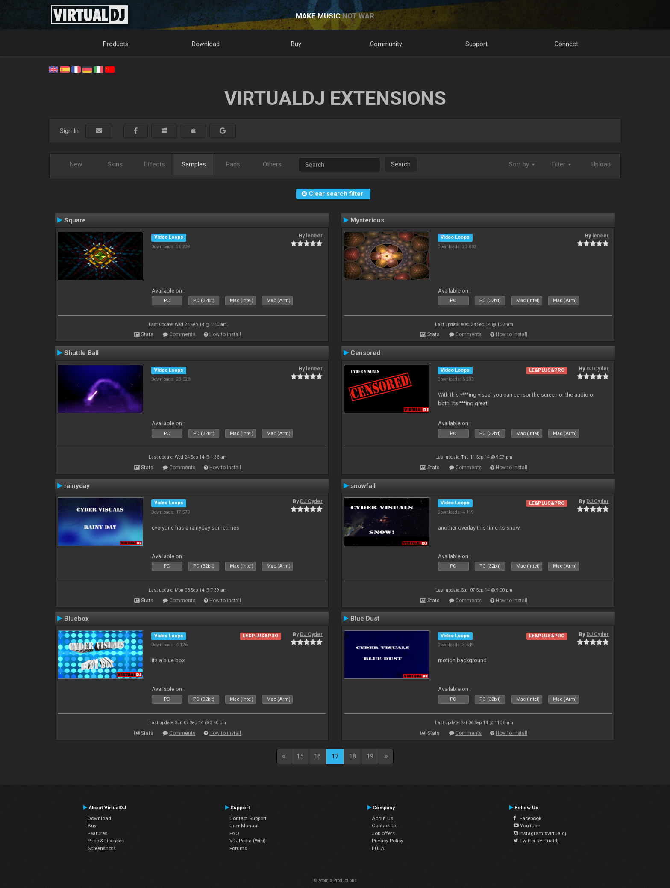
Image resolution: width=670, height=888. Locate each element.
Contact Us (384, 826)
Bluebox (76, 618)
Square (75, 220)
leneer (314, 236)
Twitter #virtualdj (536, 841)
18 (352, 756)
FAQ (234, 833)
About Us (382, 818)
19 (370, 756)
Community (386, 44)
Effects (154, 164)
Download (206, 44)
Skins (115, 164)
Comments (182, 334)
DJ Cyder (597, 369)
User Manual (244, 826)
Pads (233, 164)
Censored (365, 353)
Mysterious (367, 220)
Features (97, 833)
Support (476, 44)
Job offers (383, 833)
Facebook (527, 818)
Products (115, 44)
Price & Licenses (106, 841)
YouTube (527, 826)
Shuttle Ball (81, 353)
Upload (601, 164)
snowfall (363, 486)
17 (335, 756)
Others (272, 164)
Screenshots (102, 848)
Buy (296, 44)
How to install (225, 334)
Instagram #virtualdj (540, 833)
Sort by (522, 164)
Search (401, 164)
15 (300, 756)
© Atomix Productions (335, 880)
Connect (566, 44)
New (76, 164)
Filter (561, 164)
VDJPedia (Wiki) (247, 841)
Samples (194, 164)
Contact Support (248, 818)
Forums (238, 848)
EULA (378, 848)
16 (317, 756)
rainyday (77, 486)
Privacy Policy (387, 841)
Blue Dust (364, 618)
